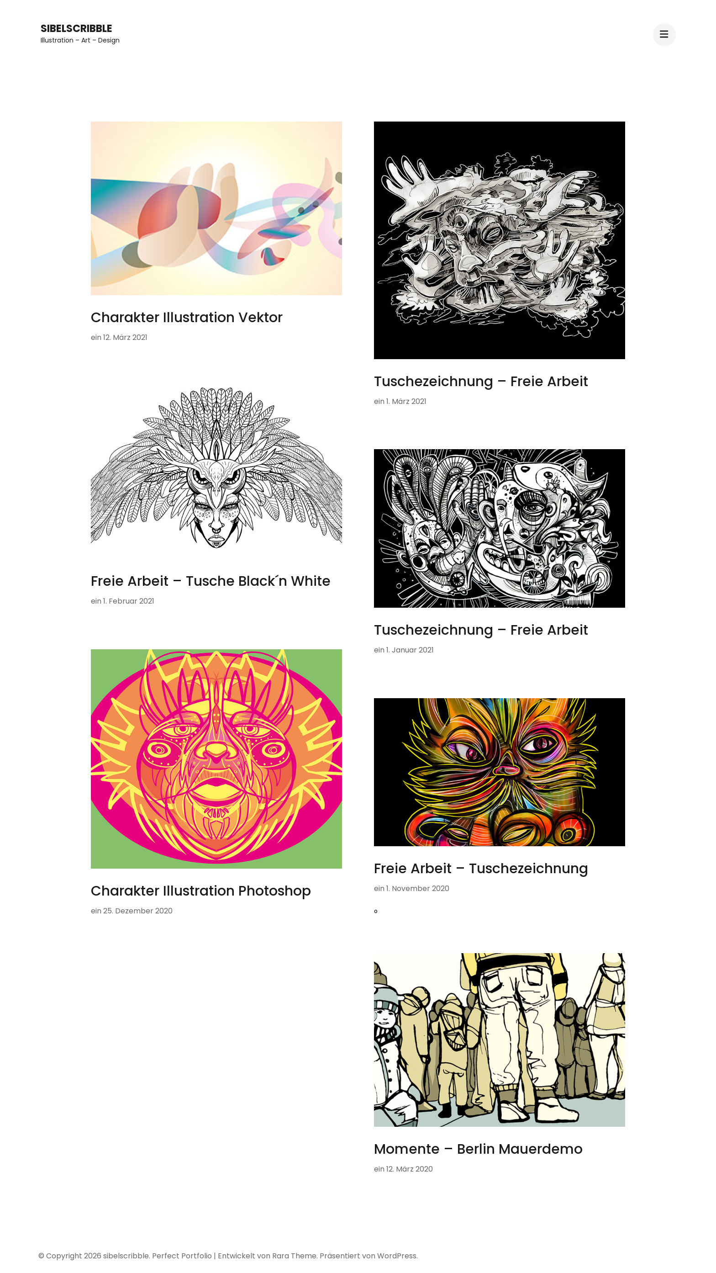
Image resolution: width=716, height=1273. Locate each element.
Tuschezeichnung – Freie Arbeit (481, 381)
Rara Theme (294, 1256)
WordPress (396, 1256)
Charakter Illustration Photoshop (201, 891)
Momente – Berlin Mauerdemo (478, 1149)
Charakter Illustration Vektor (187, 317)
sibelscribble (76, 28)
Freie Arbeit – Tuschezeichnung (481, 868)
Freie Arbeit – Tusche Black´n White (211, 581)
